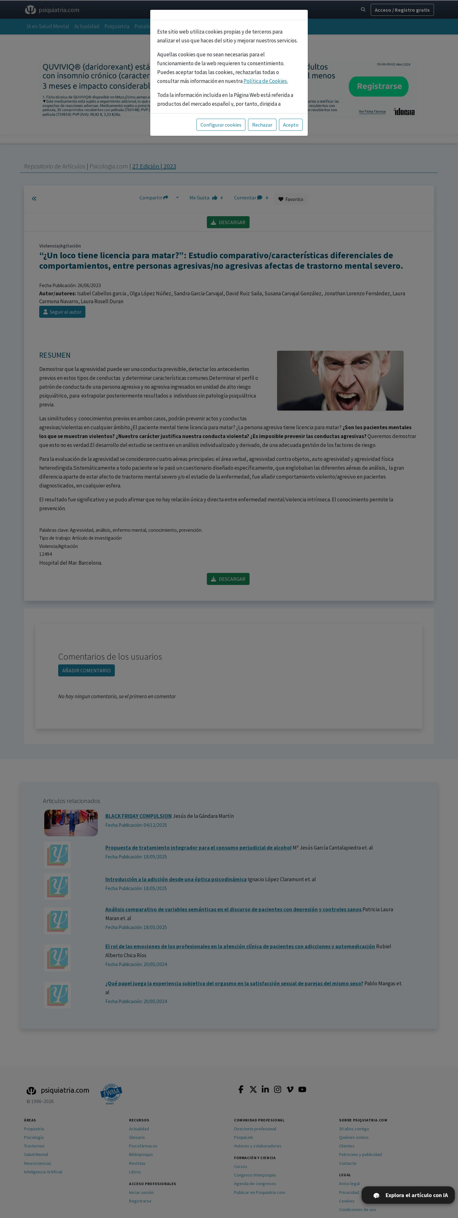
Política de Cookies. (266, 81)
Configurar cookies (221, 125)
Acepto (291, 125)
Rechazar (262, 125)
